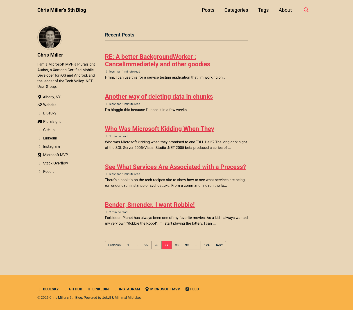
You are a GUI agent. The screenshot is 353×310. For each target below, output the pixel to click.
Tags (263, 10)
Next (219, 245)
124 (206, 245)
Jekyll (106, 298)
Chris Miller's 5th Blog (61, 10)
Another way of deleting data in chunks (159, 96)
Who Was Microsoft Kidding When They (159, 128)
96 (156, 245)
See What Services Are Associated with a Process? (175, 167)
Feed (192, 289)
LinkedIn (98, 289)
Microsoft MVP (162, 289)
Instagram (126, 289)
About (285, 10)
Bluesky (48, 289)
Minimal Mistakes (128, 298)
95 (146, 245)
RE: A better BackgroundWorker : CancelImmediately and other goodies (157, 60)
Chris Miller (50, 55)
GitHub (72, 289)
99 (187, 245)
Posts (208, 10)
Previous (114, 245)
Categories (236, 10)
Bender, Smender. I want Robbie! (150, 204)
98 (177, 245)
